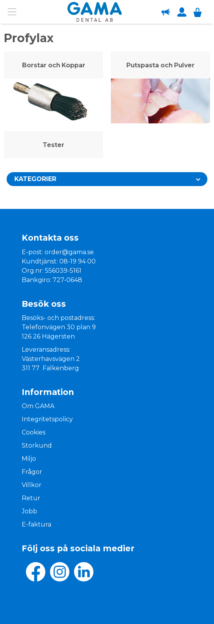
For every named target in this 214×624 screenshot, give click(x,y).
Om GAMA (38, 406)
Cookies (33, 432)
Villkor (31, 485)
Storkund (37, 445)
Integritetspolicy (47, 419)
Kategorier (35, 179)
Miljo (29, 458)
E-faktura (36, 524)
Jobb (29, 511)
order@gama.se (69, 252)
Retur (31, 498)
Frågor (32, 471)
